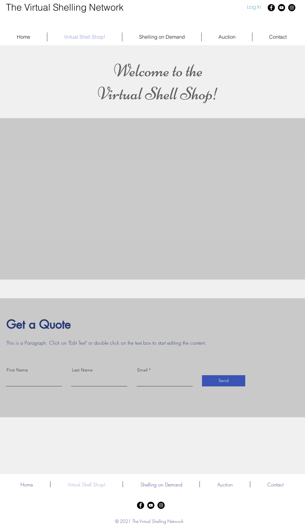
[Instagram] (291, 7)
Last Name (82, 370)
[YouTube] (281, 7)
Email (142, 370)
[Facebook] (271, 7)
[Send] (223, 380)
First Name (17, 370)
